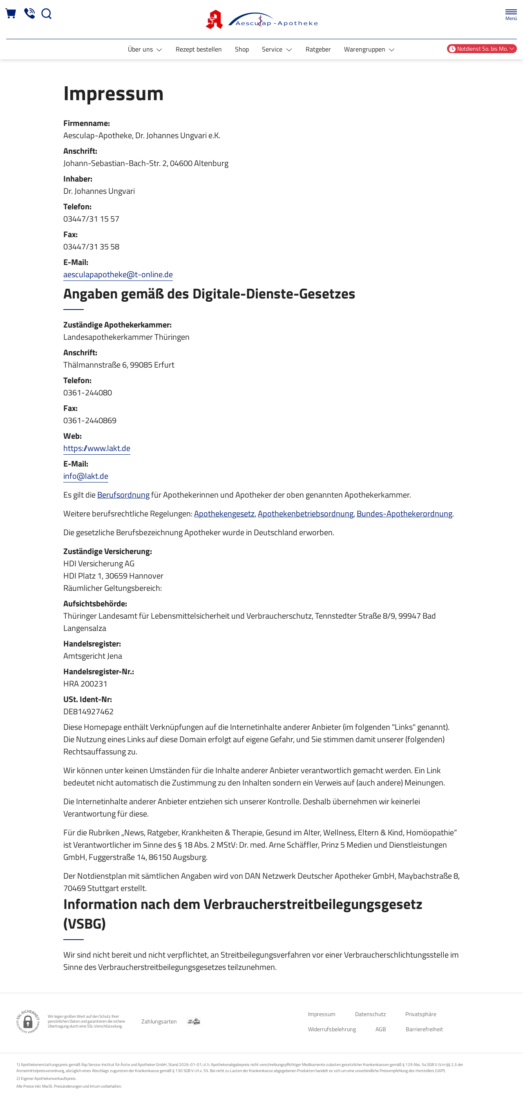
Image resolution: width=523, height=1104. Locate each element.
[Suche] (46, 13)
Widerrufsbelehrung (332, 1029)
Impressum (321, 1014)
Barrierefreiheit (424, 1029)
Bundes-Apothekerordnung (404, 513)
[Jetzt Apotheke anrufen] (29, 13)
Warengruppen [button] (365, 49)
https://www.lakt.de (96, 448)
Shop (242, 49)
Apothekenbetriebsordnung (305, 513)
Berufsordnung (123, 494)
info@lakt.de (85, 475)
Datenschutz (370, 1014)
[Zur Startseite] (261, 19)
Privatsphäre (420, 1014)
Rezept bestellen (199, 49)
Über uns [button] (141, 49)
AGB (380, 1029)
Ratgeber (318, 49)
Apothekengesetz (224, 513)
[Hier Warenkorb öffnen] (11, 13)
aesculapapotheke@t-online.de (118, 274)
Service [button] (273, 49)
